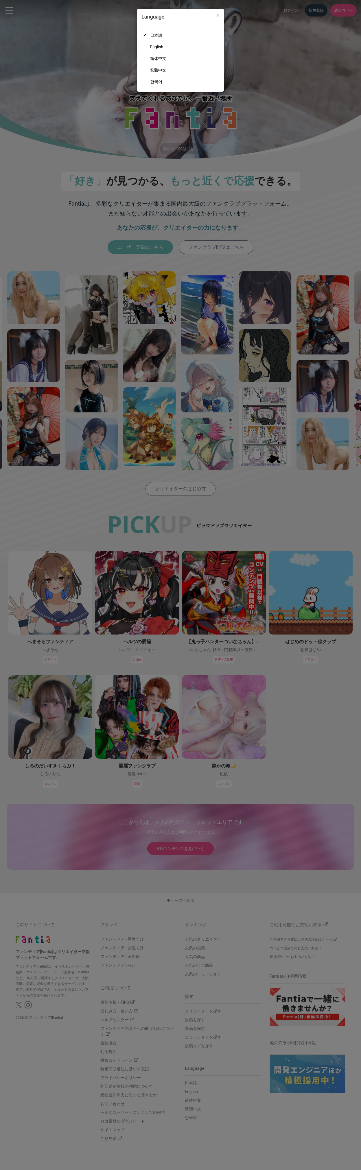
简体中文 (158, 58)
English (156, 47)
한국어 (156, 81)
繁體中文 (158, 70)
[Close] (218, 15)
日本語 (156, 35)
